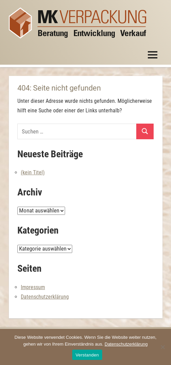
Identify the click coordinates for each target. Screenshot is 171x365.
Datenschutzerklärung (45, 296)
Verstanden (87, 355)
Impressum (33, 287)
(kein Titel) (33, 172)
